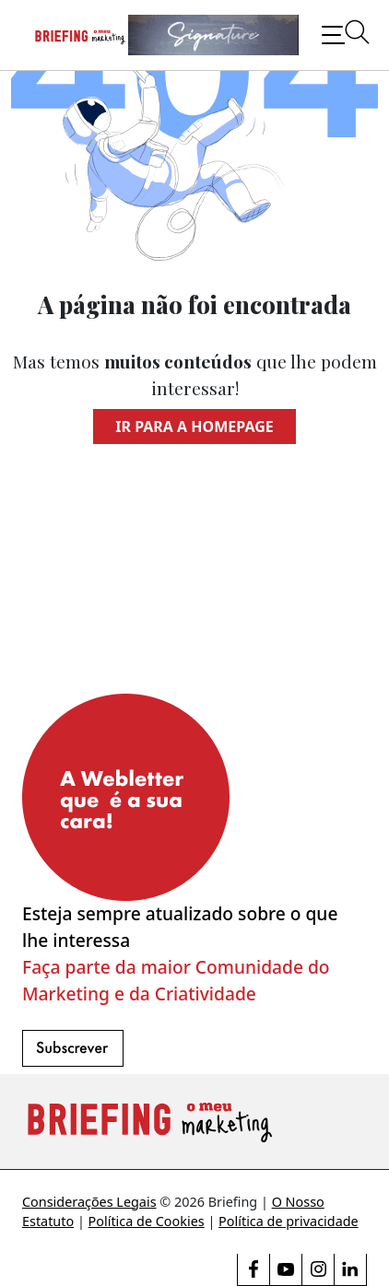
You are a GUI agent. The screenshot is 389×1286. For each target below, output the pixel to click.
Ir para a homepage (194, 426)
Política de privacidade (288, 1221)
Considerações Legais (89, 1201)
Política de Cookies (146, 1221)
